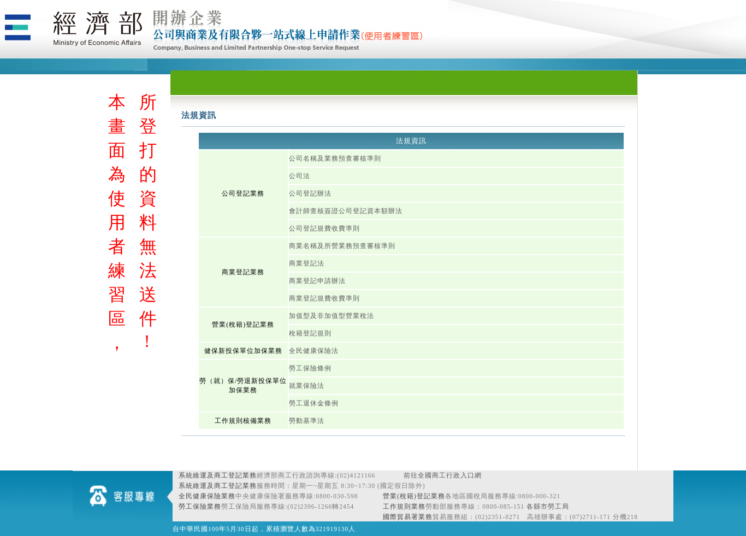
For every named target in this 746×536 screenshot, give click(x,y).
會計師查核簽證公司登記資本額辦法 (345, 211)
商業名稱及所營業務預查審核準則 (342, 246)
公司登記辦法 (310, 193)
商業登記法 (306, 263)
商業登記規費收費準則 (324, 298)
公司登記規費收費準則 (324, 228)
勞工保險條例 (310, 368)
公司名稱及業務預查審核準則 (335, 158)
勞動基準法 (306, 421)
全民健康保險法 (314, 351)
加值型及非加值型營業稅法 (331, 316)
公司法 (299, 176)
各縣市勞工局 (547, 506)
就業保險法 (306, 386)
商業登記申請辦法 (317, 281)
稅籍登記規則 (310, 333)
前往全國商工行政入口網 (443, 475)
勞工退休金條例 (314, 403)
